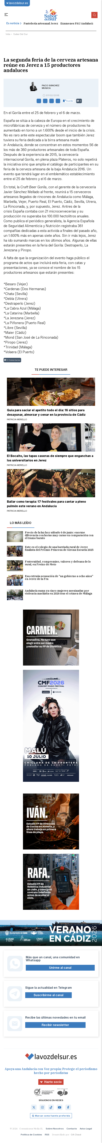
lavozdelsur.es (17, 3)
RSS (47, 1134)
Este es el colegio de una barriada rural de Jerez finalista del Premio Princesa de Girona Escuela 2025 (50, 551)
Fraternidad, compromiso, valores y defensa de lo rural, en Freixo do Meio (49, 565)
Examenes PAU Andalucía (77, 23)
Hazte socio (51, 1082)
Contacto (72, 1128)
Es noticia (13, 23)
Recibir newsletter (55, 1025)
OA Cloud (76, 1134)
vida (8, 34)
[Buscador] (94, 15)
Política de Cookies (31, 1134)
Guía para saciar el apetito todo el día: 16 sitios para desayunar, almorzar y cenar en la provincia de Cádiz (46, 412)
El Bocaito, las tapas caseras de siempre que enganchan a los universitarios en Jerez (50, 458)
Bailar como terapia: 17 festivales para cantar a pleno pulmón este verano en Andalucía (46, 504)
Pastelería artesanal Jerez (41, 23)
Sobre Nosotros (55, 1128)
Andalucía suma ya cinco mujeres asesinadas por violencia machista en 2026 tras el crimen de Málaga (49, 594)
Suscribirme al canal (48, 995)
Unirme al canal (60, 967)
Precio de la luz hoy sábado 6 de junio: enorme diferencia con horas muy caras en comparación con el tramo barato (50, 536)
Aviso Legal (86, 1128)
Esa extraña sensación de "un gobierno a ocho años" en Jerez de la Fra (50, 580)
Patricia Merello (17, 419)
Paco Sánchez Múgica (50, 86)
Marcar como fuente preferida (51, 1115)
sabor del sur (20, 34)
